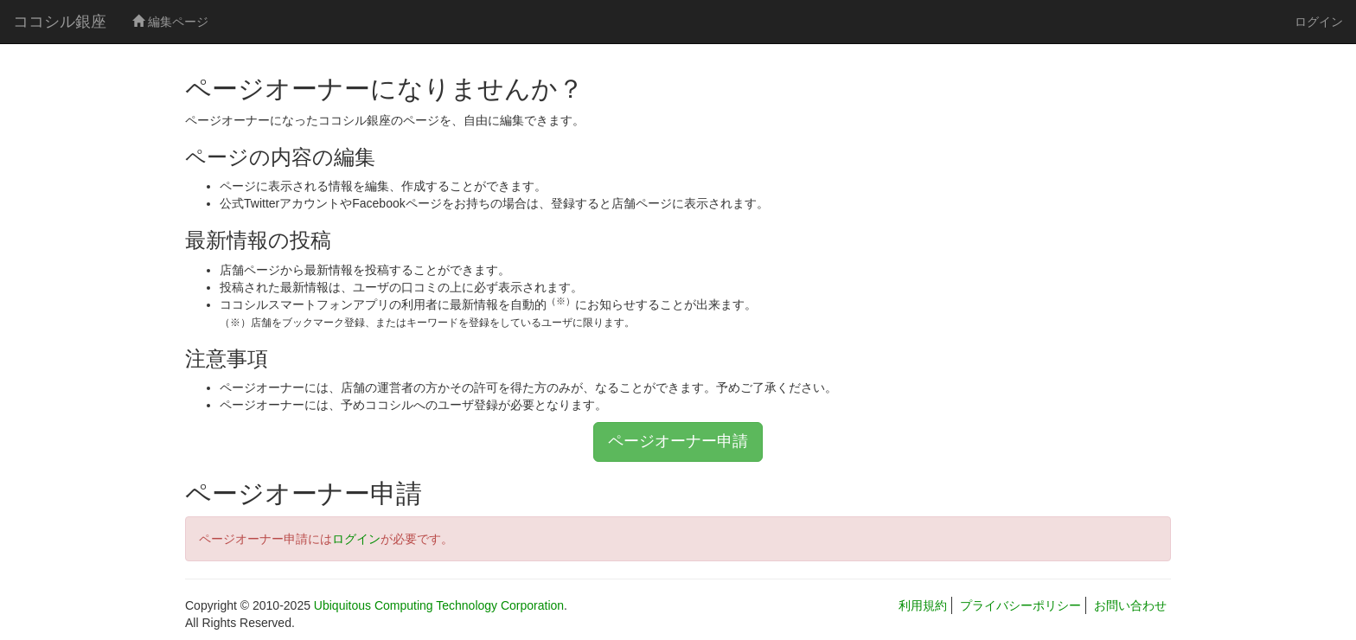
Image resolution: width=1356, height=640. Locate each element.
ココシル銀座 (59, 21)
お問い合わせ (1130, 605)
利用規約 (923, 605)
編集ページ (170, 22)
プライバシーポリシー (1020, 605)
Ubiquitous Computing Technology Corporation (439, 605)
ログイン (1319, 22)
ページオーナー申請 (678, 441)
